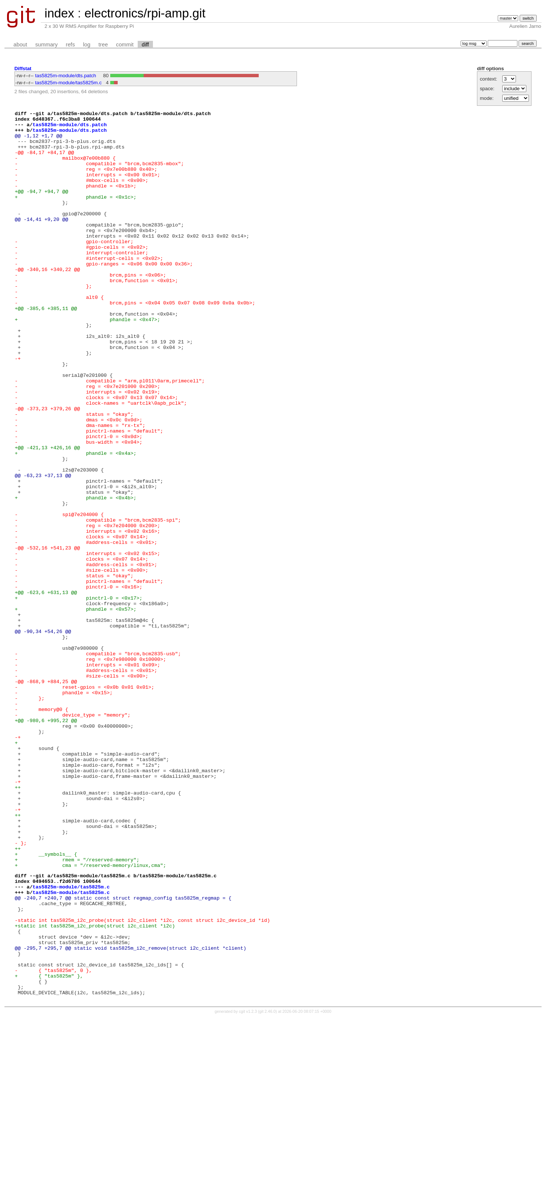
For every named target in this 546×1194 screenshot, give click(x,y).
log (87, 45)
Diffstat (23, 68)
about (20, 45)
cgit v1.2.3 (248, 1187)
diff (145, 45)
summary (46, 45)
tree (103, 45)
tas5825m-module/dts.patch (65, 75)
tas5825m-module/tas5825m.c (68, 82)
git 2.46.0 (267, 1187)
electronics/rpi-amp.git (144, 13)
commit (125, 45)
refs (70, 45)
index (59, 13)
